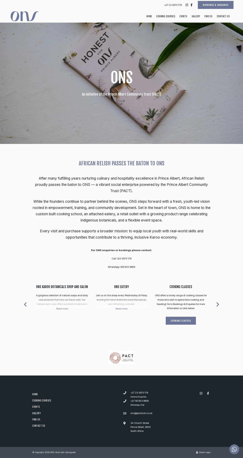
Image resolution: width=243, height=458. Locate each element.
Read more (62, 308)
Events (183, 16)
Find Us (208, 16)
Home (149, 16)
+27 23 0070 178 (173, 5)
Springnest (70, 452)
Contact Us (223, 16)
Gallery (196, 16)
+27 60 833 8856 (139, 400)
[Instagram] (186, 4)
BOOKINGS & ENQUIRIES (216, 4)
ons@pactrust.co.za (141, 413)
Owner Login (203, 452)
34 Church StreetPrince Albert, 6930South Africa (140, 427)
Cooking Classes (181, 287)
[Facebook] (191, 4)
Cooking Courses (165, 16)
